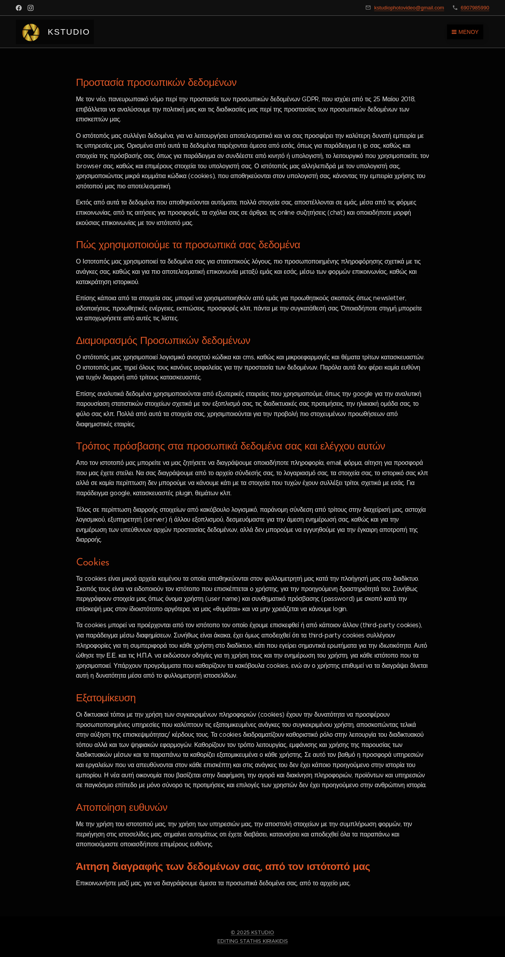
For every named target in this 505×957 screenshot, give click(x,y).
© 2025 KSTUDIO (252, 932)
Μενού (465, 31)
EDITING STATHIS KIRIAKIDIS (252, 941)
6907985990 (475, 8)
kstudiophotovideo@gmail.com (409, 8)
